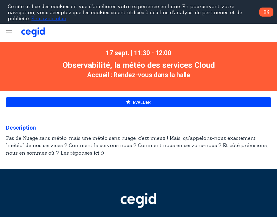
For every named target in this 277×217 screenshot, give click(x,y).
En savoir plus (48, 18)
